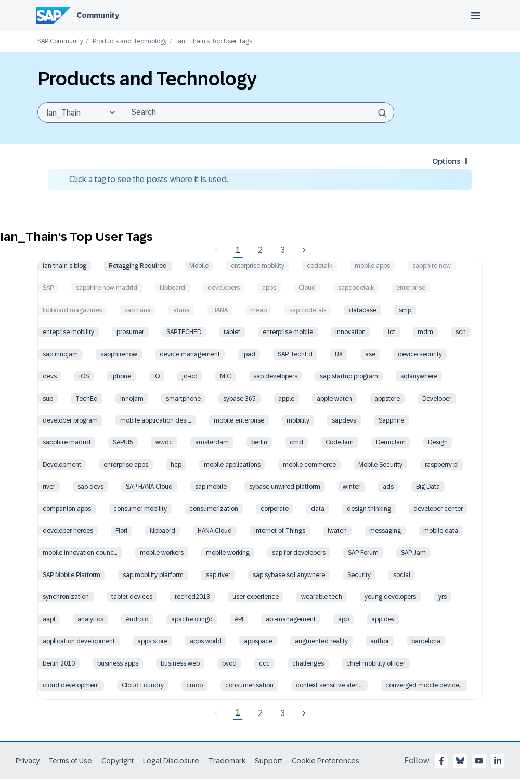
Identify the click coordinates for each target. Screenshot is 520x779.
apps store (152, 641)
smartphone (183, 398)
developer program (70, 420)
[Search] (257, 112)
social (401, 575)
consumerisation (249, 685)
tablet (232, 332)
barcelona (425, 641)
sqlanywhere (418, 376)
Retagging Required (138, 266)
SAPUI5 (123, 442)
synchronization (66, 597)
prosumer (130, 332)
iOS (84, 376)
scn (461, 332)
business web (180, 663)
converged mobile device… (424, 685)
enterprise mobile (288, 332)
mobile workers (162, 552)
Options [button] (446, 161)
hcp (176, 464)
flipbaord (162, 530)
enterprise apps (125, 464)
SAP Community (60, 41)
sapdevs (344, 420)
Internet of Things (279, 530)
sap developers (275, 376)
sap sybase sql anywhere (289, 575)
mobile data (440, 530)
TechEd (86, 398)
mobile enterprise (239, 420)
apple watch (334, 398)
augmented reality (321, 641)
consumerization (213, 509)
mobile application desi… (155, 420)
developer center (438, 509)
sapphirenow (118, 354)
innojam (132, 398)
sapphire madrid (66, 442)
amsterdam (212, 442)
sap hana (137, 310)
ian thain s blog (64, 266)
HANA (220, 310)
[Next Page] (303, 250)
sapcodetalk (356, 287)
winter (351, 486)
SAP (48, 287)
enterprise (410, 287)
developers (223, 287)
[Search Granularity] (79, 112)
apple (286, 398)
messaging (385, 530)
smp (405, 310)
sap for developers (299, 552)
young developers (390, 597)
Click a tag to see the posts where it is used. (148, 179)
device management (190, 354)
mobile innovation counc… (80, 552)
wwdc (164, 442)
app (343, 619)
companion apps (67, 509)
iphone (121, 376)
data (317, 509)
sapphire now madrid (106, 287)
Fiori (121, 530)
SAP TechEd (295, 354)
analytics (90, 619)
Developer (436, 398)
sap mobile (211, 486)
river (49, 486)
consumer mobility (140, 509)
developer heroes (68, 530)
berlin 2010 (59, 663)
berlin (259, 442)
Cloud (307, 287)
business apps (117, 663)
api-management (291, 619)
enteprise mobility (68, 332)
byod (229, 663)
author (379, 641)
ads (388, 486)
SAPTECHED (183, 332)
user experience (255, 597)
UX (339, 354)
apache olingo (191, 619)
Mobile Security (380, 464)
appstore (387, 398)
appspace (258, 641)
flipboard (172, 287)
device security (420, 354)
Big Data (428, 486)
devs (50, 376)
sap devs (90, 486)
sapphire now (431, 266)
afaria (181, 310)
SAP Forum (363, 552)
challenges (308, 663)
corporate (275, 509)
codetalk (319, 266)
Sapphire (391, 420)
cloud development (71, 685)
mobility (298, 420)
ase (370, 354)
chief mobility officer (375, 663)
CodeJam (340, 442)
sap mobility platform (153, 575)
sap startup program (349, 376)
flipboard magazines (72, 310)
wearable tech (321, 597)
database (362, 310)
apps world (206, 641)
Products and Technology (130, 41)
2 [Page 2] (260, 250)
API (239, 619)
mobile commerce (309, 464)
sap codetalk (308, 310)
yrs (442, 597)
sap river (218, 575)
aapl (49, 619)
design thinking (369, 509)
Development (62, 464)
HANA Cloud (215, 530)
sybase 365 (239, 398)
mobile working (228, 552)
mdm (425, 332)
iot (391, 332)
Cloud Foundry (143, 685)
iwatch (337, 530)
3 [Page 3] (282, 250)
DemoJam (391, 442)
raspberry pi (442, 464)
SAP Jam (413, 552)
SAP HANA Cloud (149, 486)
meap (258, 310)
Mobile (199, 266)
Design (438, 442)
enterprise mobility (257, 266)
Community (97, 15)
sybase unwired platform (284, 486)
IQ (156, 376)
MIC (225, 376)
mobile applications (232, 464)
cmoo (194, 685)
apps (269, 287)
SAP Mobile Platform (71, 575)
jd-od (190, 376)
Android (137, 619)
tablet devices (131, 597)
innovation (350, 332)
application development (79, 641)
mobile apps (372, 266)
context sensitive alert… (329, 685)
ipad (248, 354)
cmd (296, 442)
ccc (264, 663)
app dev (383, 619)
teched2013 (192, 597)
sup (48, 398)
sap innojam (60, 354)
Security (359, 575)
